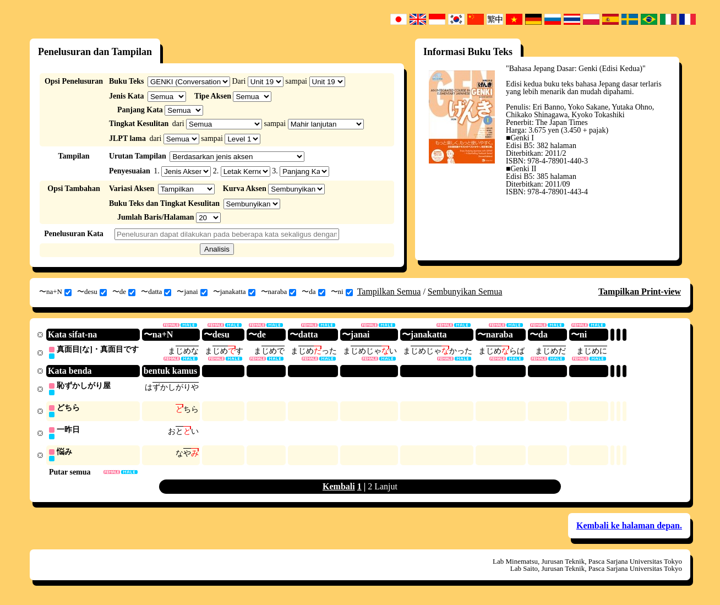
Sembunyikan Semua (465, 291)
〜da (313, 291)
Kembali (339, 489)
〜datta (156, 291)
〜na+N (55, 291)
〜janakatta (234, 291)
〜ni (342, 291)
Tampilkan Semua (389, 291)
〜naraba (279, 291)
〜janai (192, 291)
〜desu (92, 291)
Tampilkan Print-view (639, 291)
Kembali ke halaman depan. (629, 528)
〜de (123, 291)
